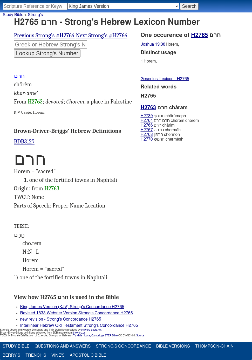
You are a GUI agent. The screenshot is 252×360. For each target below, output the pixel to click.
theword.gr (79, 332)
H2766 (147, 125)
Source (140, 335)
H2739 (147, 116)
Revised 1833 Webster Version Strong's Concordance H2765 (76, 313)
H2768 (147, 135)
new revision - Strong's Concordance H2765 (60, 319)
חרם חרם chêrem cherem (170, 121)
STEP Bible (111, 335)
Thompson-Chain (214, 346)
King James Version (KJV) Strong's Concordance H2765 (72, 307)
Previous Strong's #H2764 (44, 35)
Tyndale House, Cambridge (88, 335)
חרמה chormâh (161, 130)
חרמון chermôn (160, 135)
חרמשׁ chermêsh (162, 139)
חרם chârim (158, 125)
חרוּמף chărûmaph (163, 116)
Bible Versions (173, 346)
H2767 (147, 130)
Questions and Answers (63, 346)
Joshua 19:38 (153, 44)
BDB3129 (24, 141)
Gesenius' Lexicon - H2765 (165, 79)
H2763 (35, 101)
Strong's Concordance (123, 346)
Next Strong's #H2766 (101, 35)
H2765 (199, 35)
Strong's (35, 15)
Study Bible (13, 15)
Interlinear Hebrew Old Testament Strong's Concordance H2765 (79, 325)
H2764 (147, 121)
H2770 (147, 139)
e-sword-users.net (91, 330)
